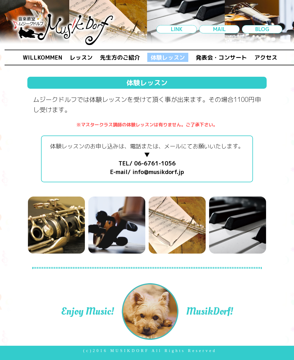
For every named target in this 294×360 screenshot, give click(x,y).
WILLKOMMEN (42, 57)
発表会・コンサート (221, 57)
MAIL (219, 29)
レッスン (81, 57)
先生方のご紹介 (120, 57)
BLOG (262, 29)
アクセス (265, 57)
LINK (177, 29)
